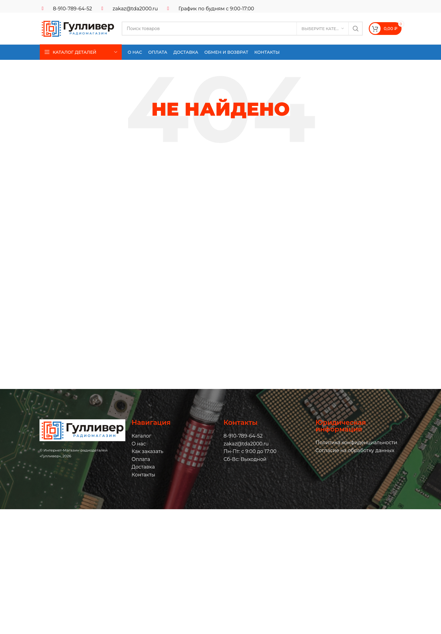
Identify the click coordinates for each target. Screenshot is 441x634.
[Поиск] (242, 29)
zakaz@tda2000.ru (135, 9)
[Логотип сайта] (78, 28)
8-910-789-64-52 (72, 9)
